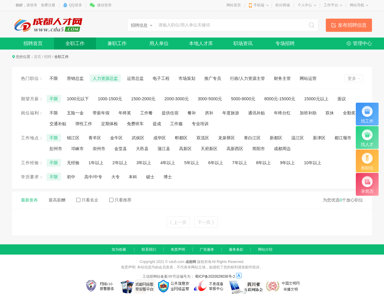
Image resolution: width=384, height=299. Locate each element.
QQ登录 (75, 5)
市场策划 (186, 78)
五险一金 (75, 112)
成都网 (190, 262)
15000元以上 (316, 98)
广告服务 (207, 249)
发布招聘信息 (352, 25)
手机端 (259, 5)
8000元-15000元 (279, 98)
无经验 (73, 162)
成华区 (159, 137)
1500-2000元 (143, 98)
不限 (54, 78)
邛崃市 (77, 148)
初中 (71, 176)
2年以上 (120, 162)
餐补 (192, 112)
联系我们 (149, 249)
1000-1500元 (110, 98)
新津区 (319, 137)
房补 (209, 112)
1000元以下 (78, 98)
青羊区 (94, 137)
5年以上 (191, 162)
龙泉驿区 (226, 137)
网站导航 (357, 5)
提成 (157, 123)
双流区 (202, 137)
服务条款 (236, 249)
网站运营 (308, 78)
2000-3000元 (176, 98)
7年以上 (239, 162)
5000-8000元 (243, 98)
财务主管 (282, 78)
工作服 (176, 123)
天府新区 (209, 148)
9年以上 (287, 162)
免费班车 (135, 123)
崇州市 (99, 148)
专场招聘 (285, 43)
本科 (133, 176)
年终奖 (124, 112)
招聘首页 (33, 43)
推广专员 (212, 78)
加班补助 (308, 112)
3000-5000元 (210, 98)
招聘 (47, 57)
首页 (37, 57)
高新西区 (234, 148)
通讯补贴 (256, 112)
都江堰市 (342, 137)
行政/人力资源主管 (247, 78)
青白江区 (252, 137)
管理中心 (362, 43)
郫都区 (181, 137)
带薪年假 (101, 112)
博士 (168, 176)
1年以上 (96, 162)
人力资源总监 (105, 78)
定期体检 (109, 123)
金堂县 (120, 148)
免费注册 (48, 5)
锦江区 (73, 137)
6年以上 (215, 162)
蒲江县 (164, 148)
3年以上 (144, 162)
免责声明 (178, 249)
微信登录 (104, 5)
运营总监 (135, 78)
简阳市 (258, 148)
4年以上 (167, 162)
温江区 (297, 137)
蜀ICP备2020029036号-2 (215, 276)
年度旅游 (230, 112)
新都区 (276, 137)
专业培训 (200, 123)
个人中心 (305, 5)
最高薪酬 (57, 200)
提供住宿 (170, 112)
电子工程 (161, 78)
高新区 (185, 148)
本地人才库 (201, 43)
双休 (330, 112)
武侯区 (138, 137)
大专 (115, 176)
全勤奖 (349, 112)
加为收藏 (119, 249)
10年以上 (312, 162)
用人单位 (159, 43)
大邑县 (142, 148)
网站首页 (233, 5)
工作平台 (331, 5)
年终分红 (282, 112)
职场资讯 (243, 43)
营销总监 (75, 78)
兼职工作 (117, 43)
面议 (342, 98)
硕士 (150, 176)
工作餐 (146, 112)
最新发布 (29, 200)
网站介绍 (265, 249)
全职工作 (75, 43)
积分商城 (282, 5)
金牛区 (116, 137)
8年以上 (263, 162)
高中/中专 (93, 176)
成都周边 (282, 148)
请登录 (31, 5)
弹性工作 (83, 123)
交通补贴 (58, 123)
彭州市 (56, 148)
